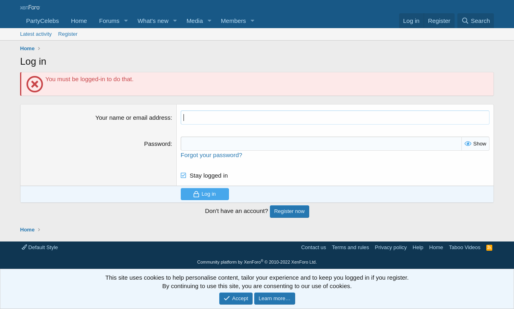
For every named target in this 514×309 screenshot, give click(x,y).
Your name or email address (133, 117)
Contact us (313, 247)
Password (157, 143)
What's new (152, 20)
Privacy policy (391, 247)
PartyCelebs (42, 20)
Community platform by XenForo (257, 262)
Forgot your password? (211, 154)
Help (418, 247)
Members (233, 20)
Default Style (40, 247)
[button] (125, 20)
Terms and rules (350, 247)
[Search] (475, 20)
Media (194, 20)
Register (68, 34)
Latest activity (36, 34)
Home (79, 20)
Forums (109, 20)
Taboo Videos (465, 247)
